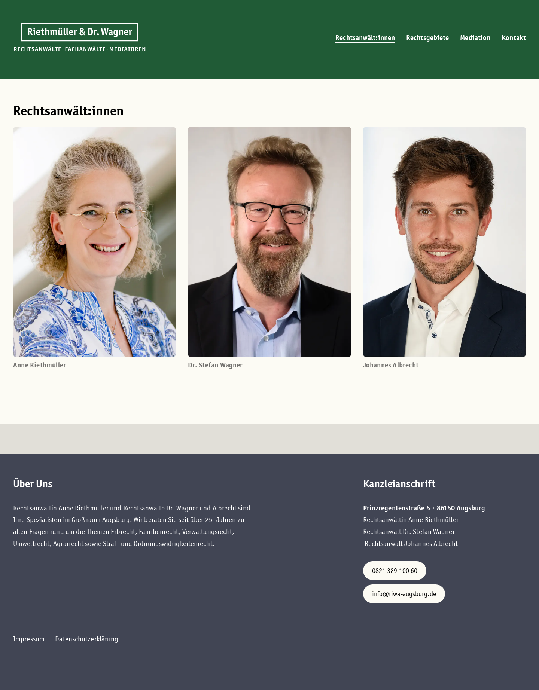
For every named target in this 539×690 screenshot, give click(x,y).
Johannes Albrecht (390, 365)
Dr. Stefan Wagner (215, 365)
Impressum (29, 639)
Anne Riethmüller (39, 365)
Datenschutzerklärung (86, 639)
